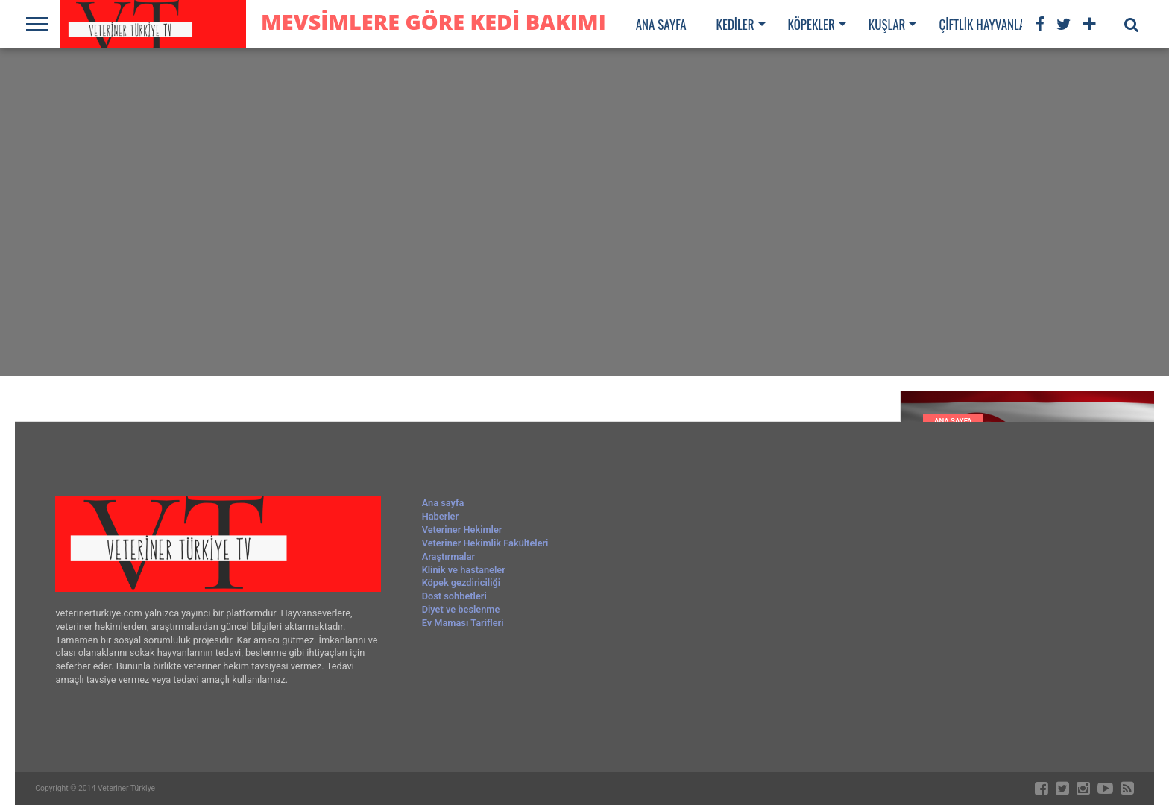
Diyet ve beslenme (461, 609)
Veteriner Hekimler (462, 529)
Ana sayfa (661, 24)
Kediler (735, 24)
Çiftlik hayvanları (987, 24)
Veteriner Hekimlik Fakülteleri (485, 543)
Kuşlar (887, 24)
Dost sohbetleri (454, 596)
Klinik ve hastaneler (463, 569)
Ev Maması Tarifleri (463, 622)
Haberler (440, 516)
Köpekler (811, 24)
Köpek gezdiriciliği (461, 582)
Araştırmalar (449, 556)
